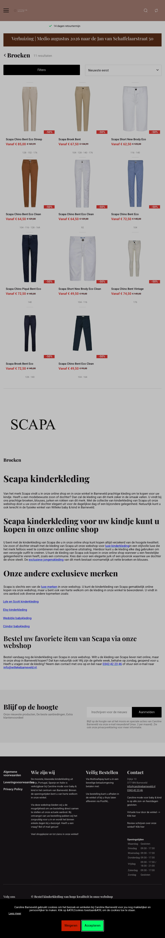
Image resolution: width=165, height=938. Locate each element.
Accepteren (93, 925)
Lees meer (15, 913)
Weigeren (70, 925)
